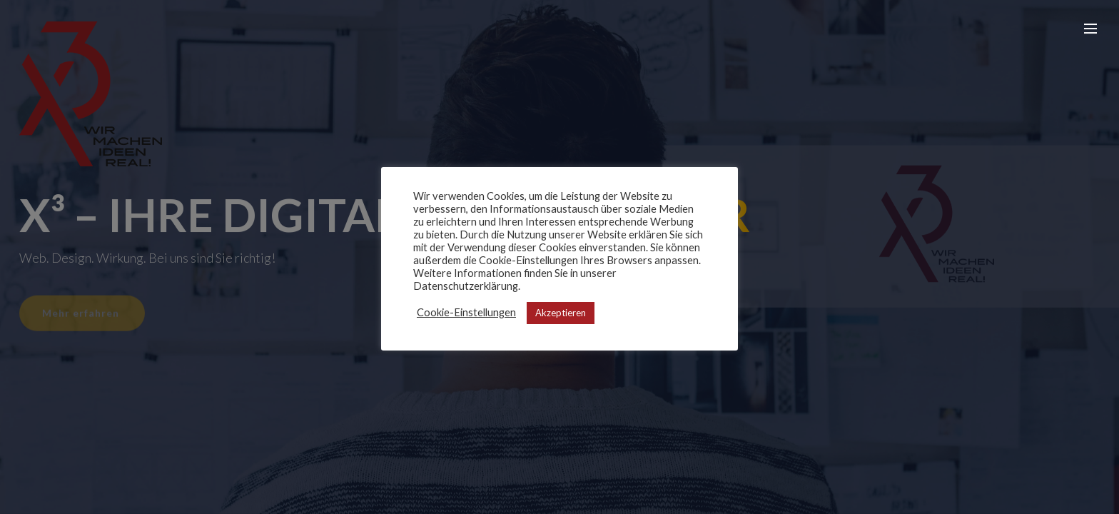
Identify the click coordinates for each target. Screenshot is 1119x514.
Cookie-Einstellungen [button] (466, 312)
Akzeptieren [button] (560, 312)
